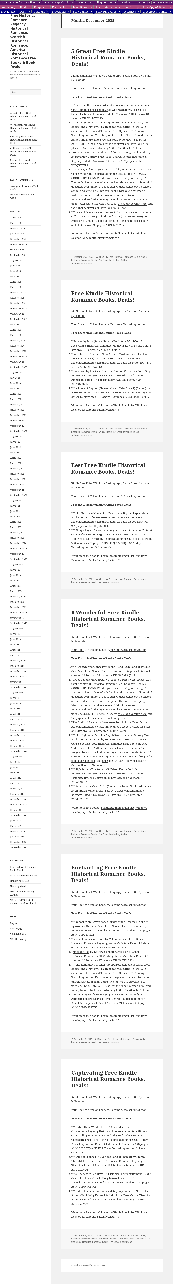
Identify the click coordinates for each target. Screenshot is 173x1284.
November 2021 (18, 484)
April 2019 (15, 649)
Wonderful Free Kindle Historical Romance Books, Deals (24, 128)
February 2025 (18, 292)
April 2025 (15, 281)
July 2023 (15, 377)
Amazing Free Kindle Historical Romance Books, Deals (24, 116)
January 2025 (17, 297)
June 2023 (15, 383)
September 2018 (18, 687)
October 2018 (17, 681)
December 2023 (18, 351)
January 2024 (17, 345)
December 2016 (18, 799)
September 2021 (18, 495)
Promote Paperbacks (57, 2)
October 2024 (17, 313)
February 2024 (18, 340)
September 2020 (18, 559)
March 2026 (16, 223)
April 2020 (15, 585)
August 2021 (16, 500)
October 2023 (17, 361)
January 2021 (17, 537)
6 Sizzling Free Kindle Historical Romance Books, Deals (24, 139)
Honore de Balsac (19, 880)
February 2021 (18, 532)
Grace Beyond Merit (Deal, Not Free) (95, 169)
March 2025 (16, 287)
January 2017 (17, 793)
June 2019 (15, 639)
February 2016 (18, 831)
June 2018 (15, 703)
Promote (79, 80)
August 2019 (16, 628)
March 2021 (16, 527)
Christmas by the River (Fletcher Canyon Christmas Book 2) (110, 371)
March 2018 (16, 719)
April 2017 (15, 777)
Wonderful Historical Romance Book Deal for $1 (122, 1238)
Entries (16, 928)
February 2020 (18, 596)
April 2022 (15, 457)
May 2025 (15, 276)
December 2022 (18, 415)
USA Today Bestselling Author (113, 260)
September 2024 (18, 319)
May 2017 (15, 772)
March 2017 (16, 783)
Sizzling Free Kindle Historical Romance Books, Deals (24, 163)
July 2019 (15, 633)
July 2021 (15, 505)
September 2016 (18, 815)
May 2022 (15, 452)
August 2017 (16, 756)
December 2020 (18, 543)
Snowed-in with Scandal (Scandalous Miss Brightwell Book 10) (111, 152)
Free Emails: (8, 11)
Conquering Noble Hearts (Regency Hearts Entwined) (106, 994)
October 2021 (17, 489)
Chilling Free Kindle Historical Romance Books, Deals (24, 151)
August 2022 (16, 436)
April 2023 (15, 393)
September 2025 (18, 255)
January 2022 (17, 473)
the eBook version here (121, 144)
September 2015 (18, 847)
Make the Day (81, 951)
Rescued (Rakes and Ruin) (88, 939)
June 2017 (15, 767)
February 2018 (18, 724)
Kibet (101, 256)
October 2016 (17, 809)
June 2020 (15, 575)
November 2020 (18, 548)
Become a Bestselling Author (94, 2)
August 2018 (16, 692)
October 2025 (17, 249)
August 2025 (16, 260)
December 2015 (18, 842)
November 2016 (18, 804)
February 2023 (18, 404)
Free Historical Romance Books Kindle (128, 256)
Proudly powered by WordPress (88, 1265)
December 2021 (18, 479)
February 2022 (18, 468)
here (146, 144)
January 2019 (17, 665)
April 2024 (15, 329)
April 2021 (15, 521)
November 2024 (18, 308)
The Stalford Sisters (85, 722)
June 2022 (15, 447)
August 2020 (16, 564)
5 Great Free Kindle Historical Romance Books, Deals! (108, 57)
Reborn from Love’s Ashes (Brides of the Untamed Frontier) (112, 922)
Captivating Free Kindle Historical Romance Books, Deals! (108, 1079)
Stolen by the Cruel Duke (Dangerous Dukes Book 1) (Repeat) (113, 786)
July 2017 (15, 761)
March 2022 (16, 463)
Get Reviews (160, 2)
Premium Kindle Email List (117, 233)
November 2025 (18, 244)
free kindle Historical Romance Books (120, 431)
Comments (18, 933)
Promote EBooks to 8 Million (19, 2)
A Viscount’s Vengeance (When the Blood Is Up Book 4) (106, 667)
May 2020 (15, 580)
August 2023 (16, 372)
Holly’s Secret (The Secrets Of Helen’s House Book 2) (105, 769)
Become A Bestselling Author (128, 88)
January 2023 (17, 409)
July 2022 (15, 441)
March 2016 (16, 825)
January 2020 (17, 601)
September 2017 (18, 751)
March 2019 (16, 655)
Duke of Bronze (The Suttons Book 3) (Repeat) (103, 1157)
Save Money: (8, 7)
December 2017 (18, 735)
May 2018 (15, 708)
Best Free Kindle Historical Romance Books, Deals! (108, 468)
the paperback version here (88, 208)
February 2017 (18, 788)
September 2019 (18, 623)
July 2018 (15, 697)
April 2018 (15, 713)
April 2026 (15, 217)
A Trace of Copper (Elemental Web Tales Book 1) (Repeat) (110, 388)
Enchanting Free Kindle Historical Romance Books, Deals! (108, 874)
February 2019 (18, 660)
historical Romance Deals (23, 875)
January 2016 (17, 836)
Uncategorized (18, 886)
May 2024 (15, 324)
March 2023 (16, 399)
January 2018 (17, 729)
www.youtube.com (20, 186)
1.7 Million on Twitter (132, 2)
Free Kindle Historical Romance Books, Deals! (102, 296)
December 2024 (18, 303)
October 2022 (17, 425)
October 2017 (17, 745)
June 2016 (15, 820)
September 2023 (18, 367)
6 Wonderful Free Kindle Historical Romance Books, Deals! (108, 619)
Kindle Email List (81, 75)
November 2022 (18, 420)
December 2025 (18, 239)
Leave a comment (83, 263)
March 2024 (16, 335)
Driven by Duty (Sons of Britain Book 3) (98, 341)
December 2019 (18, 607)
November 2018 (18, 676)
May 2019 (15, 644)
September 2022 (18, 431)
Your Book (77, 88)
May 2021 (15, 516)
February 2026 (18, 228)
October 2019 (17, 617)
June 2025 (15, 271)
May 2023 (15, 388)
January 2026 (17, 233)
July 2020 (15, 569)
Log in (13, 923)
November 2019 (18, 612)
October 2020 (17, 553)
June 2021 (15, 511)
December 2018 (18, 671)
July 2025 (15, 265)
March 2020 (16, 591)
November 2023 (18, 356)
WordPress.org (18, 939)
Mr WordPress (18, 194)
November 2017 (18, 740)
